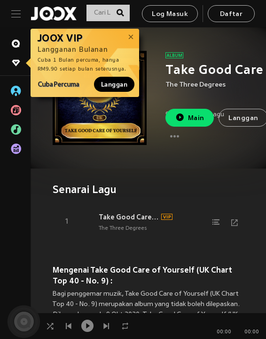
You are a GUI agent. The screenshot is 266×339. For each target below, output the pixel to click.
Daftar (231, 14)
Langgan (114, 84)
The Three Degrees (195, 85)
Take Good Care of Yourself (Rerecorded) (128, 217)
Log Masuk (170, 14)
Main (189, 117)
